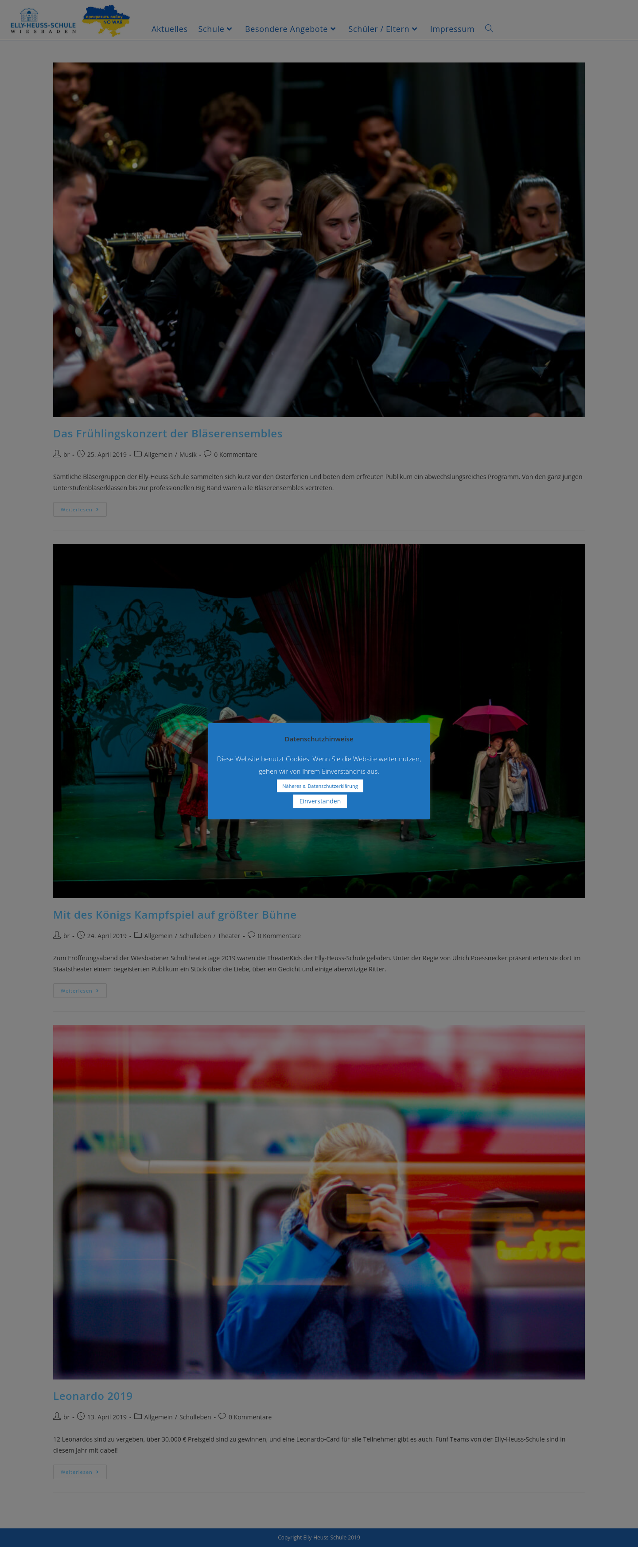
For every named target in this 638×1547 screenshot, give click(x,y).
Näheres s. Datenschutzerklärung (320, 786)
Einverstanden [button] (320, 801)
